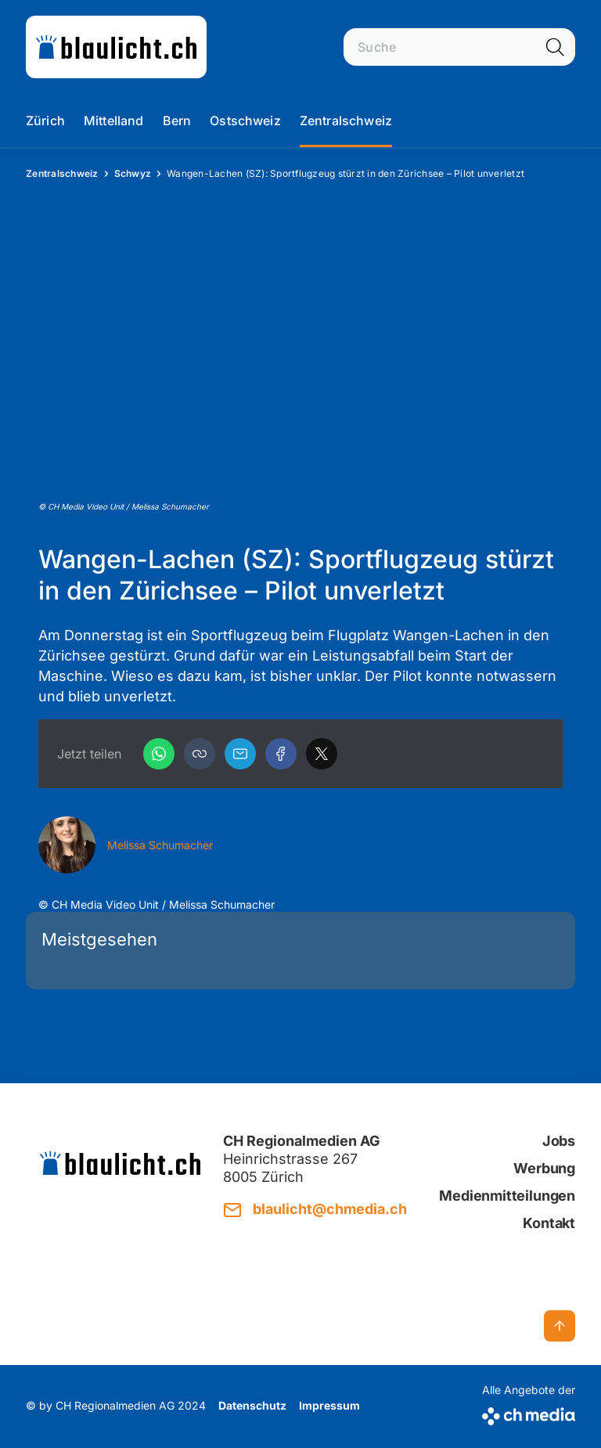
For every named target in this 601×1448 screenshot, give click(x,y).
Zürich (45, 120)
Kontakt (549, 1223)
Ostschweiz (245, 120)
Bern (177, 120)
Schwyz (133, 173)
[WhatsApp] (159, 753)
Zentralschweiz (346, 120)
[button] (199, 753)
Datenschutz (252, 1405)
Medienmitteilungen (507, 1195)
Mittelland (114, 120)
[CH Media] (528, 1413)
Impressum (329, 1405)
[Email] (240, 753)
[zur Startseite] (116, 47)
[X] (321, 753)
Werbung (544, 1168)
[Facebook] (281, 753)
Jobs (558, 1141)
